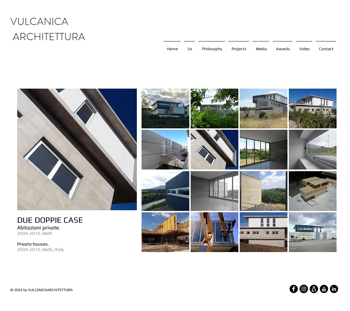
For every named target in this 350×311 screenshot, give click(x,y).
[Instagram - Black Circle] (304, 289)
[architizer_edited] (314, 289)
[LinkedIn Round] (334, 289)
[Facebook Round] (293, 289)
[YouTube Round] (324, 289)
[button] (165, 108)
